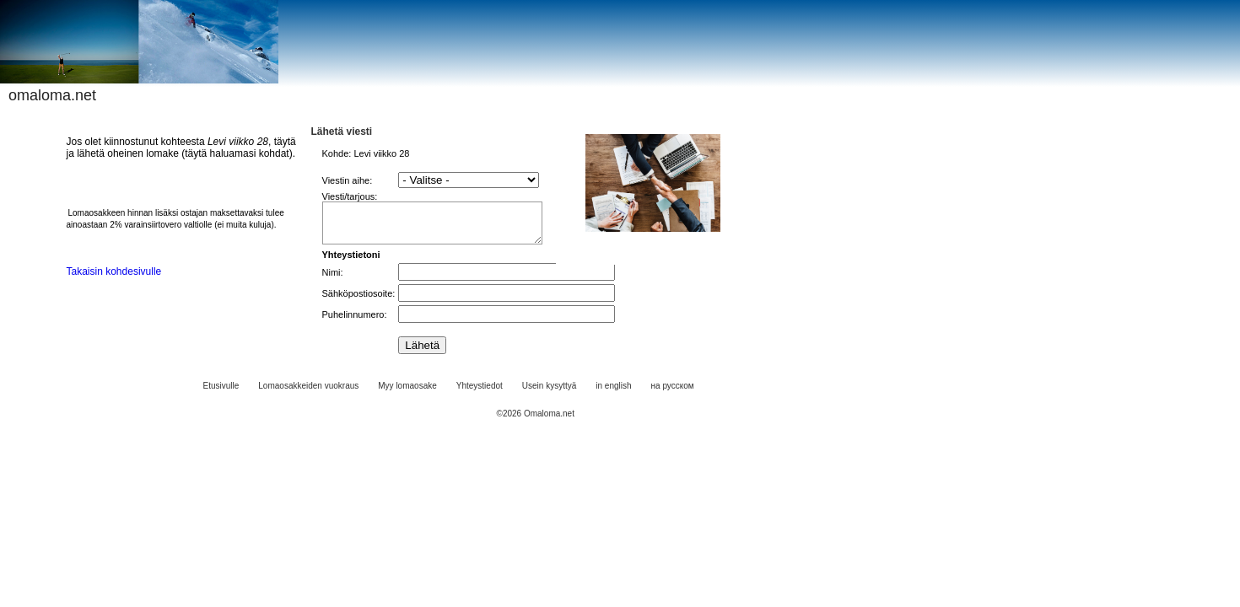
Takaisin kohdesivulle (114, 271)
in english (613, 393)
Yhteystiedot (479, 393)
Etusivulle (221, 393)
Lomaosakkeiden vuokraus (308, 393)
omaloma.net (52, 95)
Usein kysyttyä (549, 393)
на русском (672, 393)
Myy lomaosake (407, 393)
